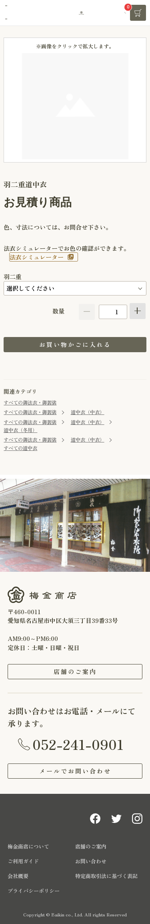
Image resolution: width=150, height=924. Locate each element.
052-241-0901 (78, 744)
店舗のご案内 (75, 671)
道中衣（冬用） (20, 430)
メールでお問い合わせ (75, 771)
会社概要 (18, 876)
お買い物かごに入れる (75, 344)
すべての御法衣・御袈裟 (30, 402)
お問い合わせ (90, 861)
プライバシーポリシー (34, 890)
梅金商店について (28, 846)
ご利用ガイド (23, 861)
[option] (75, 106)
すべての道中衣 (20, 448)
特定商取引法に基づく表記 (106, 876)
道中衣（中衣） (87, 412)
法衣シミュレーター (37, 257)
